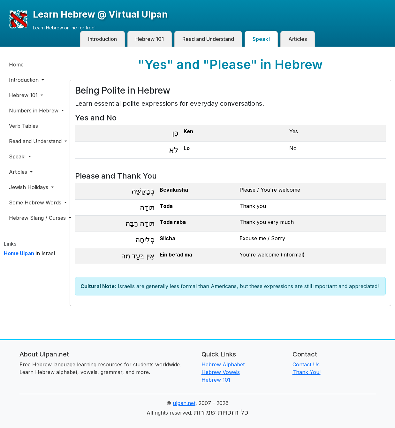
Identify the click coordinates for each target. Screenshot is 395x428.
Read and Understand (208, 39)
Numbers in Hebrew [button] (34, 110)
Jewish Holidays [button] (29, 187)
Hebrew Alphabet (223, 364)
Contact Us (306, 364)
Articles (297, 39)
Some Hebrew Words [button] (35, 202)
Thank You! (306, 372)
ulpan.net (184, 403)
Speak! (261, 39)
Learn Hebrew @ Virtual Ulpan (100, 14)
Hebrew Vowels (220, 372)
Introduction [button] (24, 80)
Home (16, 64)
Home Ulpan (19, 253)
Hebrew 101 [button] (24, 95)
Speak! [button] (18, 156)
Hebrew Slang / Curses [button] (35, 218)
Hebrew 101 (149, 39)
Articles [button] (19, 172)
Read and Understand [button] (35, 141)
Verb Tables (23, 126)
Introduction (102, 39)
